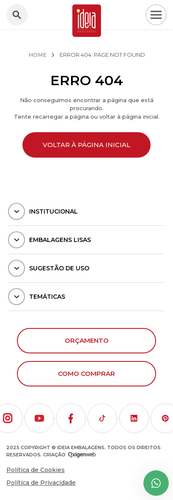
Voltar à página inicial (86, 145)
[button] (39, 418)
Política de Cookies (35, 470)
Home (37, 54)
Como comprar (86, 373)
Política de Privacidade (41, 482)
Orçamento (87, 340)
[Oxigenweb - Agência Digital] (82, 454)
